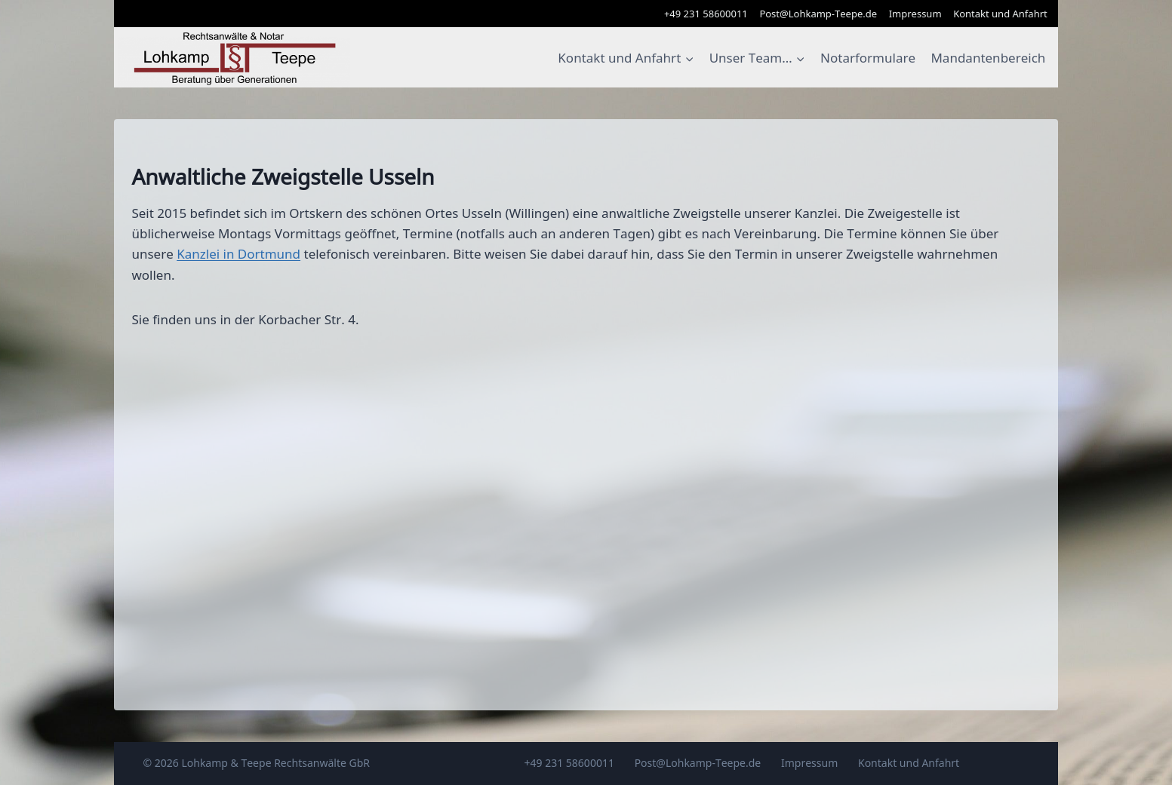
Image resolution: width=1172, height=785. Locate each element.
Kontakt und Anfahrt (1000, 13)
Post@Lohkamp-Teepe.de (818, 13)
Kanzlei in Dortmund (238, 253)
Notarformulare (867, 57)
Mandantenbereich (988, 57)
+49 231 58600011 (706, 13)
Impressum (915, 13)
